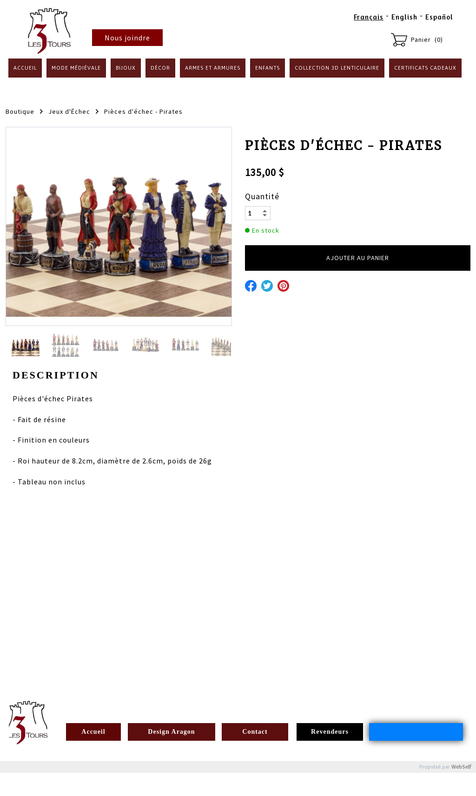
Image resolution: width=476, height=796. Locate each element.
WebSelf (461, 766)
